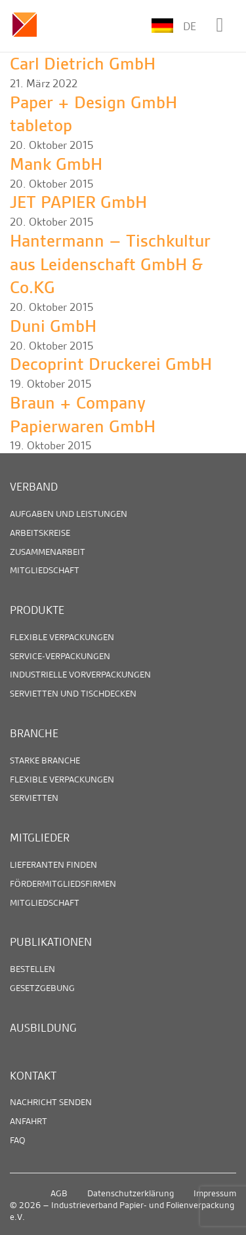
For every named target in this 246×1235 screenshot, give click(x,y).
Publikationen (51, 942)
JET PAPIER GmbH (78, 202)
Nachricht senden (51, 1102)
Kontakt (33, 1075)
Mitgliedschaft (44, 570)
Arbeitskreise (40, 532)
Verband (34, 486)
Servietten (34, 797)
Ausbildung (43, 1028)
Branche (34, 733)
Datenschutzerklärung (130, 1193)
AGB (59, 1193)
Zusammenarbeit (47, 551)
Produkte (37, 610)
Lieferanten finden (53, 864)
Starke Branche (45, 760)
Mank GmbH (56, 164)
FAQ (18, 1140)
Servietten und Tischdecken (73, 693)
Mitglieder (40, 837)
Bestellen (32, 969)
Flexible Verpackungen (62, 637)
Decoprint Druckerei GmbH (111, 364)
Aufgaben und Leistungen (68, 513)
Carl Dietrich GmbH (82, 64)
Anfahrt (28, 1121)
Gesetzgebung (42, 988)
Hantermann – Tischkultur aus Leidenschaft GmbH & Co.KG (110, 264)
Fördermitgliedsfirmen (63, 883)
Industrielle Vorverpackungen (80, 674)
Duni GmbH (53, 326)
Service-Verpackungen (60, 656)
